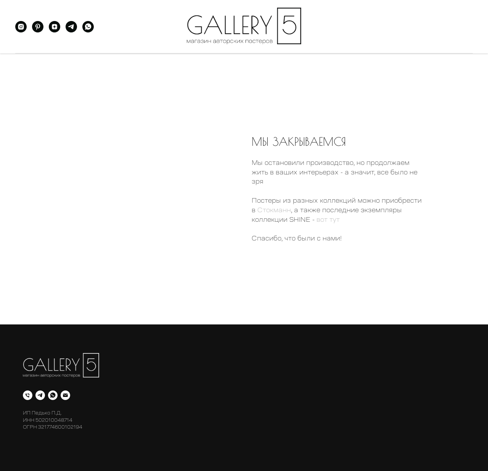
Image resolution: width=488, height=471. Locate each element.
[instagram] (21, 30)
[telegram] (71, 30)
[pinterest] (37, 30)
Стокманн (274, 210)
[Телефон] (27, 395)
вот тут (328, 219)
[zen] (54, 30)
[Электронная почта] (65, 395)
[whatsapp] (88, 30)
